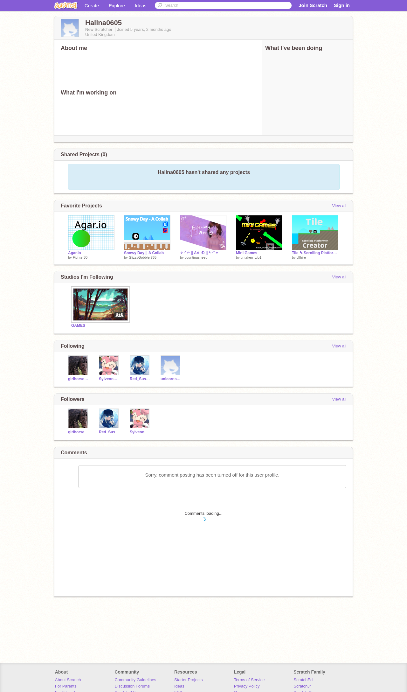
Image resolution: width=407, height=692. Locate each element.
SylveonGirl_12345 (109, 379)
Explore (117, 5)
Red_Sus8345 (140, 379)
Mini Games (246, 253)
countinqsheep (196, 257)
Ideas (141, 5)
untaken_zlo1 (251, 257)
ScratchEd (303, 679)
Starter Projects (188, 679)
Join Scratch (313, 5)
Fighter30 (80, 257)
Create (92, 5)
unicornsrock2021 (171, 379)
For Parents (66, 686)
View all (339, 205)
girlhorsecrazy (78, 379)
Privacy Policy (247, 686)
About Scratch (68, 679)
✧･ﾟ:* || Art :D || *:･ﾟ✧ (199, 253)
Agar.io (74, 253)
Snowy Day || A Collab (144, 253)
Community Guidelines (135, 679)
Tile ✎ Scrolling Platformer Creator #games (315, 253)
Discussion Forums (132, 686)
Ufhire (301, 257)
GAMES (78, 325)
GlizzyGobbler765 (142, 257)
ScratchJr (302, 686)
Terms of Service (249, 679)
